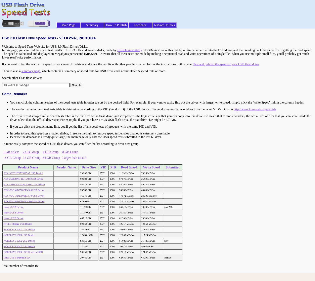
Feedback (140, 25)
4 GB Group (50, 152)
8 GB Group (70, 152)
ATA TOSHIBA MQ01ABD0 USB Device (24, 184)
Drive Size (89, 167)
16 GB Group (12, 157)
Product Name (28, 167)
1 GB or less (11, 152)
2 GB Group (31, 152)
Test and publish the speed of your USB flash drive (226, 64)
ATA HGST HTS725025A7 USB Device (23, 173)
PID (113, 167)
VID (103, 167)
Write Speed (151, 167)
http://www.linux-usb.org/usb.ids (255, 109)
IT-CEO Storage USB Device (18, 224)
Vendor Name (66, 167)
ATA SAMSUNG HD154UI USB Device (23, 178)
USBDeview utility (129, 50)
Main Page (68, 25)
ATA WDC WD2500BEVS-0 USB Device (24, 190)
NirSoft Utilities (164, 25)
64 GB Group (51, 157)
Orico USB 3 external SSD (17, 257)
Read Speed (129, 167)
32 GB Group (31, 157)
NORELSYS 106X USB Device (19, 229)
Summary (92, 25)
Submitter (173, 167)
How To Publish (116, 25)
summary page (30, 71)
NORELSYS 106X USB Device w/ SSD (23, 252)
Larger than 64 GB (74, 157)
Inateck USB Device (14, 207)
